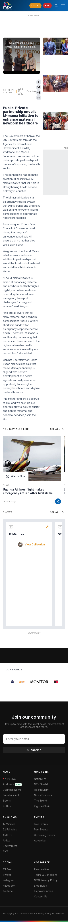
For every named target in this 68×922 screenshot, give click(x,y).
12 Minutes (16, 534)
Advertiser (40, 840)
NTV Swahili (41, 784)
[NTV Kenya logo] (7, 5)
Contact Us (40, 896)
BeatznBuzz (10, 845)
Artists (6, 840)
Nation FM (40, 778)
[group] (8, 681)
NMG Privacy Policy (45, 880)
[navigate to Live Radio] (35, 5)
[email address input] (34, 739)
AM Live (7, 835)
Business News (12, 789)
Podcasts (12, 784)
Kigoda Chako (42, 806)
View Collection (35, 544)
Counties (31, 91)
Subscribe (34, 750)
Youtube (8, 891)
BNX (5, 851)
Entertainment (11, 795)
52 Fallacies (10, 829)
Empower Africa (43, 891)
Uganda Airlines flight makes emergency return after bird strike (28, 491)
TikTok (7, 869)
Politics (7, 806)
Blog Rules (40, 885)
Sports (7, 800)
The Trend (40, 800)
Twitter (7, 874)
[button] (61, 6)
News (6, 485)
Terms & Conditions (45, 874)
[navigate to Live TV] (47, 5)
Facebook (9, 885)
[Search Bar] (56, 5)
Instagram (8, 880)
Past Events (41, 829)
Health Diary (41, 789)
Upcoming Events (44, 835)
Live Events (41, 824)
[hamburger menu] (63, 6)
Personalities (41, 869)
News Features (43, 795)
